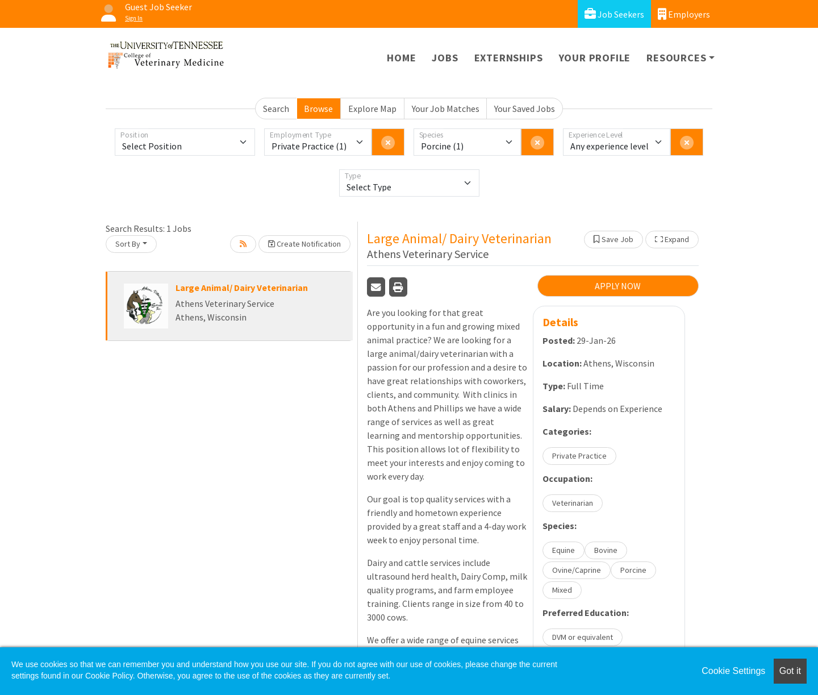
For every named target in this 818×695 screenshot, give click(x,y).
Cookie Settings (733, 671)
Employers (684, 14)
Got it (790, 671)
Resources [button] (676, 57)
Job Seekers (614, 14)
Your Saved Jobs (524, 108)
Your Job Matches (445, 108)
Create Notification (304, 244)
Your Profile (595, 57)
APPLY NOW (618, 286)
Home (401, 57)
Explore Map (372, 108)
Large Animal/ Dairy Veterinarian (242, 287)
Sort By (127, 244)
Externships (508, 57)
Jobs (445, 57)
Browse (318, 108)
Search (276, 108)
